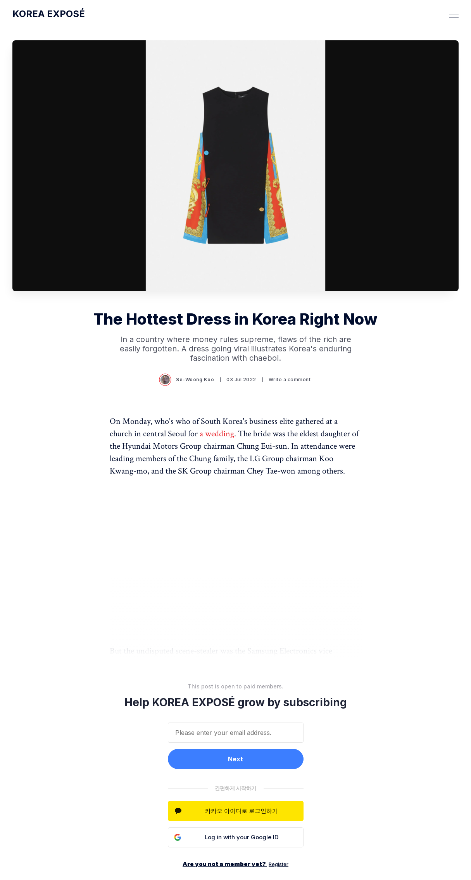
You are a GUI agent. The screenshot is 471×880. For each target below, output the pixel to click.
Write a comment (290, 379)
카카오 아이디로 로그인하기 (241, 810)
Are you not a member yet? (235, 864)
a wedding (217, 433)
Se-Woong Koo (187, 379)
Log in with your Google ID (241, 837)
